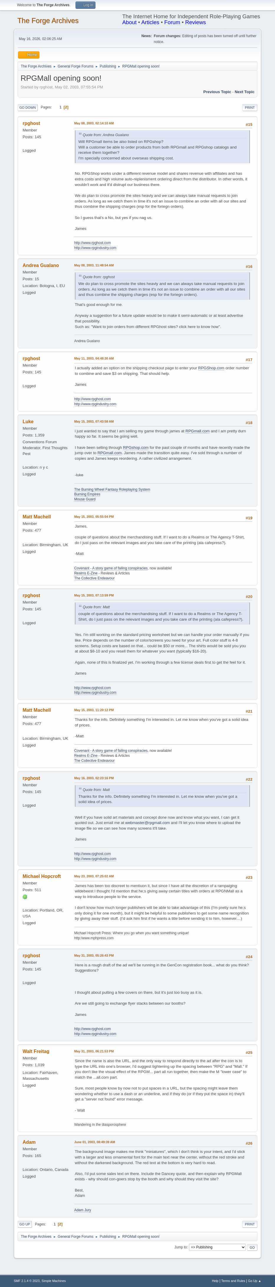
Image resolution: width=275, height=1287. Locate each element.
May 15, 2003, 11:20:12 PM (94, 710)
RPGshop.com (136, 447)
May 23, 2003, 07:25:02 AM (94, 876)
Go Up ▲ (254, 1281)
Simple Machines (54, 1281)
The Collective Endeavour (94, 578)
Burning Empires (87, 494)
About (129, 22)
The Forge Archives (48, 20)
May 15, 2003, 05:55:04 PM (94, 516)
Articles (150, 22)
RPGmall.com (197, 431)
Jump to (180, 1247)
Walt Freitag (36, 1051)
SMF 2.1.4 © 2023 (27, 1281)
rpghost (31, 123)
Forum (172, 22)
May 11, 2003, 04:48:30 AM (94, 358)
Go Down (27, 107)
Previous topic (217, 92)
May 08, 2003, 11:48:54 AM (94, 265)
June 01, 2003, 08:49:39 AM (94, 1142)
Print (250, 107)
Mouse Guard (85, 499)
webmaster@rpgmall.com (147, 822)
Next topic (244, 92)
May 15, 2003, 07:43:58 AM (94, 421)
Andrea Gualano (41, 265)
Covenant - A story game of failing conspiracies (111, 568)
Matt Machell (37, 516)
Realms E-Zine (86, 573)
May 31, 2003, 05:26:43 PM (94, 955)
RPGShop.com (211, 368)
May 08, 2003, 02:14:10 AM (94, 123)
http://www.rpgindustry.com (95, 248)
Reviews (195, 22)
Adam (29, 1142)
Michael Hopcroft (42, 876)
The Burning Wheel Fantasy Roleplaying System (112, 489)
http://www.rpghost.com (92, 243)
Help (215, 1281)
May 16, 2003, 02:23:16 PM (94, 778)
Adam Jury (82, 1210)
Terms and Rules (233, 1281)
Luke (28, 421)
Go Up (24, 1224)
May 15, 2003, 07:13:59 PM (94, 595)
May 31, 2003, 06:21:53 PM (94, 1051)
